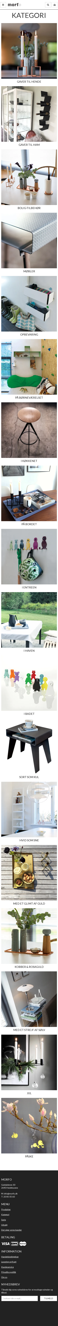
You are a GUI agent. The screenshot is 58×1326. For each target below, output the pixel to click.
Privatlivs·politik (8, 1272)
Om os (4, 1277)
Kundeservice (7, 1267)
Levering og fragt (8, 1262)
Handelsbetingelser (10, 1257)
